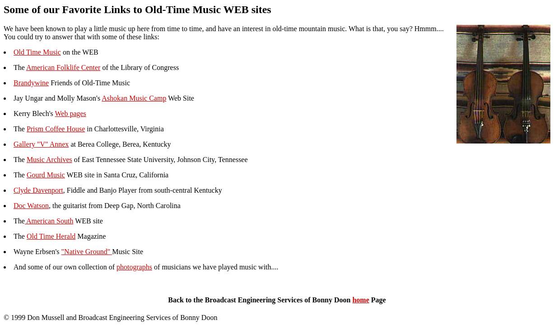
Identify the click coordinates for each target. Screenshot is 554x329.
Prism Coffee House (56, 129)
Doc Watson (31, 205)
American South (49, 221)
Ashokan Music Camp (134, 98)
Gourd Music (46, 175)
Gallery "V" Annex (41, 144)
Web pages (70, 113)
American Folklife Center (63, 67)
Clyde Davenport (38, 190)
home (360, 300)
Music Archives (49, 159)
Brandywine (31, 83)
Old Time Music (37, 52)
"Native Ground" (86, 251)
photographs (134, 267)
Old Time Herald (51, 236)
